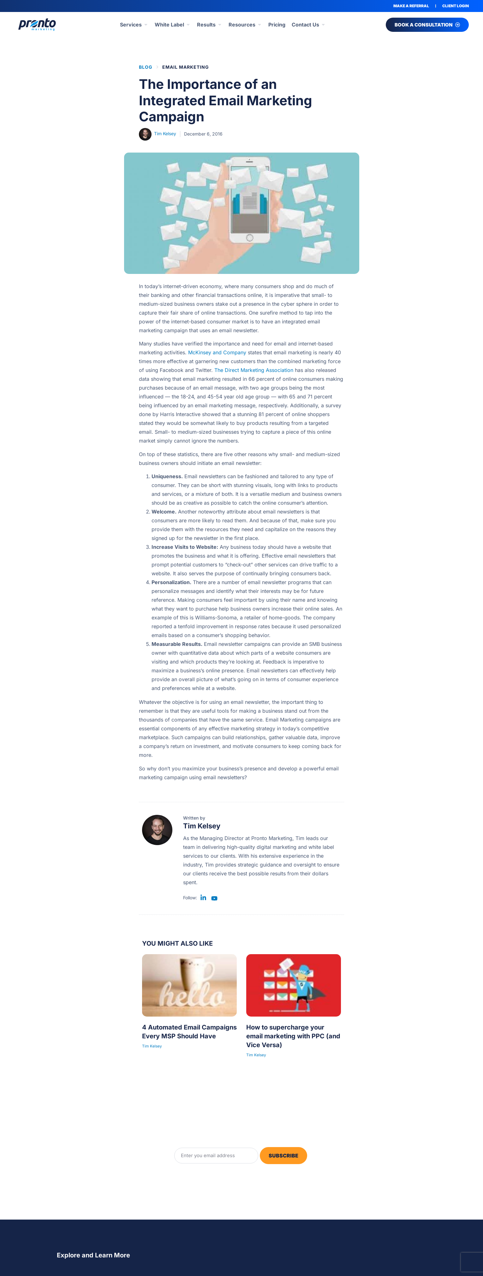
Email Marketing (185, 67)
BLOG (145, 67)
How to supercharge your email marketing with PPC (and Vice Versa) (293, 1036)
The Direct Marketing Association (253, 370)
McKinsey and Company (217, 352)
